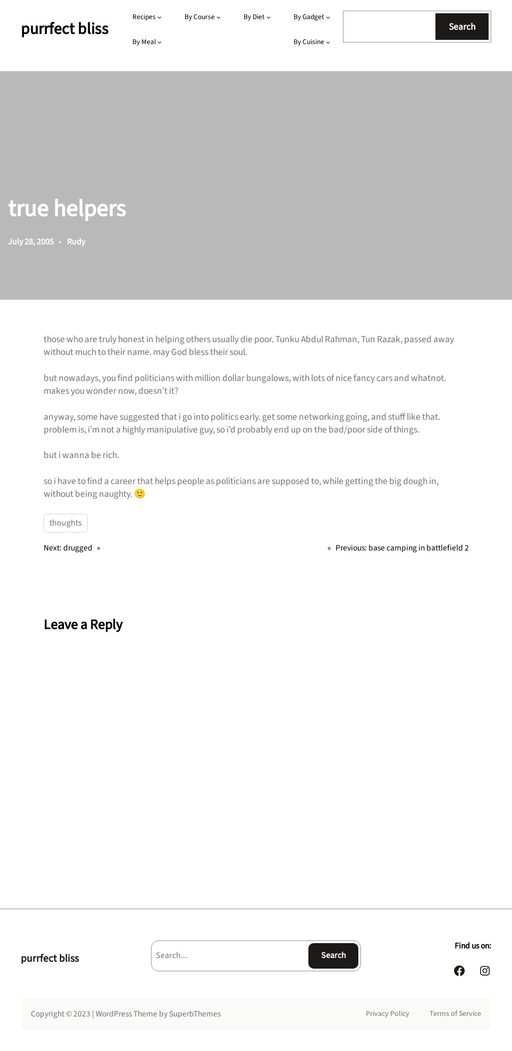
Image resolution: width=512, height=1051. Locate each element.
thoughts (65, 523)
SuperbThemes (195, 1014)
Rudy (76, 242)
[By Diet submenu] (268, 17)
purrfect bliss (64, 29)
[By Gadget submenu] (328, 17)
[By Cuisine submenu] (328, 42)
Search (462, 26)
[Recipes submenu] (159, 17)
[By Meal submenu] (159, 42)
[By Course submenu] (218, 17)
